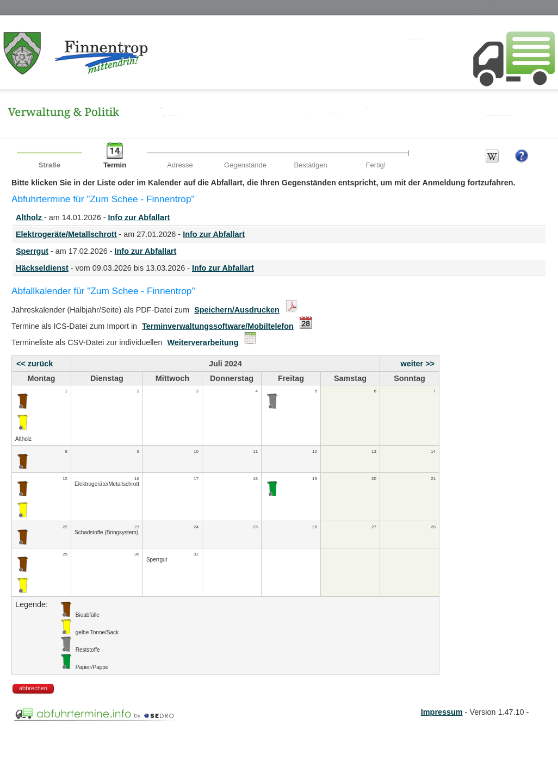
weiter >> (418, 363)
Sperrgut (32, 251)
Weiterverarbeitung (203, 342)
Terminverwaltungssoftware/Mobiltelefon (218, 326)
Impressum (442, 712)
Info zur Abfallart (139, 217)
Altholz (30, 217)
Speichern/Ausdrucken (237, 309)
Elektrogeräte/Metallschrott (66, 234)
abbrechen (33, 688)
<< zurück (34, 363)
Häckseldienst (42, 268)
